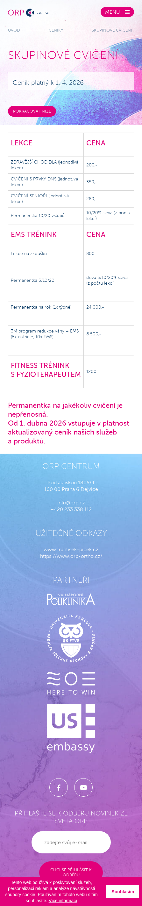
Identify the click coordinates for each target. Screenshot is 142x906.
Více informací (63, 900)
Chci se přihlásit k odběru (71, 872)
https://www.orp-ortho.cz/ (71, 556)
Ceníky (56, 30)
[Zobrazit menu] (117, 12)
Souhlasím (122, 891)
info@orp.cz (71, 503)
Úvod (14, 30)
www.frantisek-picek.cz (71, 549)
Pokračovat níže (32, 111)
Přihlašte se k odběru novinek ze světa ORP (71, 817)
